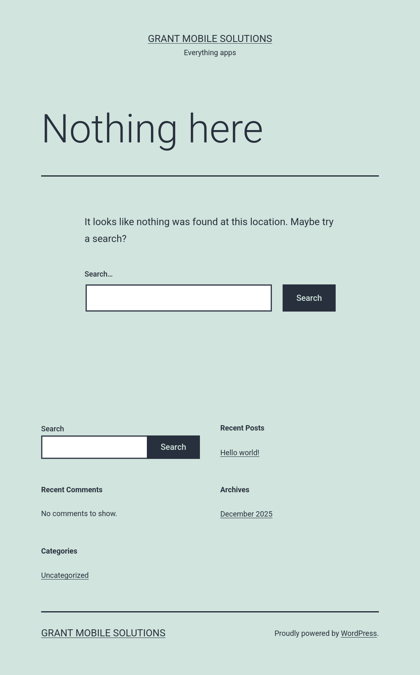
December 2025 (246, 514)
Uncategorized (65, 575)
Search (52, 428)
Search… (99, 274)
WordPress (359, 633)
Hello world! (240, 452)
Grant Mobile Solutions (210, 38)
